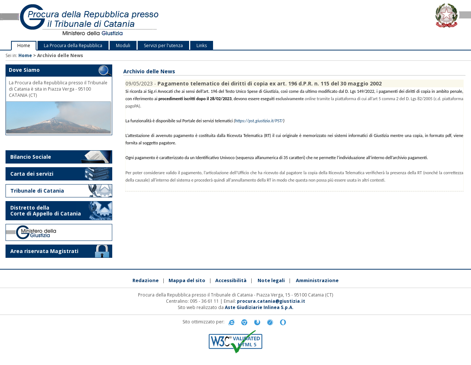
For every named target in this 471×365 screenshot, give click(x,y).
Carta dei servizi (31, 173)
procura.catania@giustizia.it (271, 301)
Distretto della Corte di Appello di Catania (45, 210)
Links (201, 45)
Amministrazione (317, 280)
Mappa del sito (187, 280)
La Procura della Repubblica (73, 45)
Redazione (145, 280)
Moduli (123, 45)
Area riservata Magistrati (44, 251)
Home (23, 45)
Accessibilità (231, 280)
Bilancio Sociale (30, 156)
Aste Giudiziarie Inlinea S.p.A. (259, 307)
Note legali (271, 280)
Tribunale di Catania (37, 190)
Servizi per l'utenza (163, 45)
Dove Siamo (24, 69)
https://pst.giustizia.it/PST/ (259, 120)
